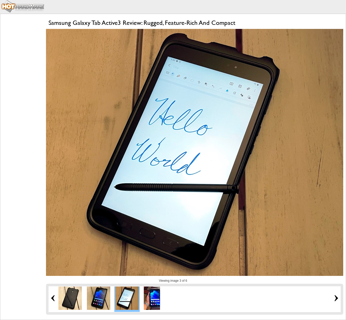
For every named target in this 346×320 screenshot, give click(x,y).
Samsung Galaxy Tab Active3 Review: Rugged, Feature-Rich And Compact (142, 22)
